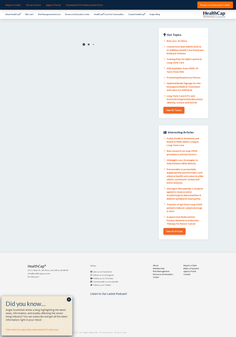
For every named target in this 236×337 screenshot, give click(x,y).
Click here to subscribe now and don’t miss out (32, 329)
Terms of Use (120, 332)
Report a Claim (190, 265)
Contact (186, 274)
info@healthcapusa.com (39, 273)
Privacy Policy (106, 332)
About (155, 265)
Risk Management (161, 271)
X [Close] (69, 299)
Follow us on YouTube (103, 278)
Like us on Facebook (102, 271)
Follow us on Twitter (102, 285)
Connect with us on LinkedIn (105, 281)
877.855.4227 (33, 277)
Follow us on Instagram (103, 275)
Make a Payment (191, 268)
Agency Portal (189, 271)
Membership (159, 268)
